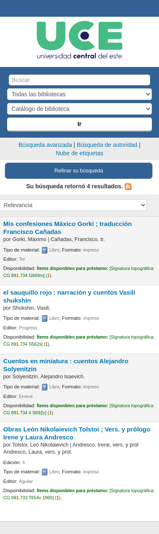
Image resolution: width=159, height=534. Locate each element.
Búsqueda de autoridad (107, 144)
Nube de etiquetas (79, 153)
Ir (79, 124)
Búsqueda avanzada (45, 144)
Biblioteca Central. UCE (9, 9)
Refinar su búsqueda (78, 171)
